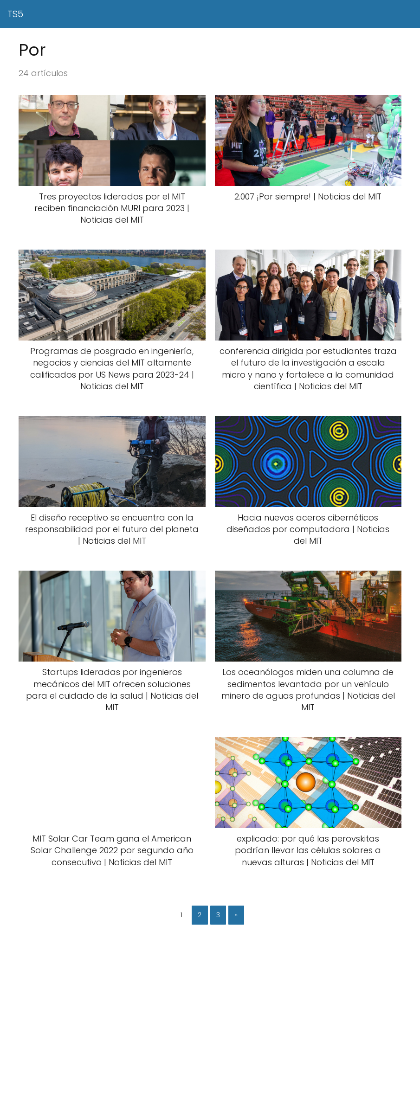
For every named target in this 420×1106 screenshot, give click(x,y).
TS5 (15, 13)
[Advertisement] (210, 1038)
